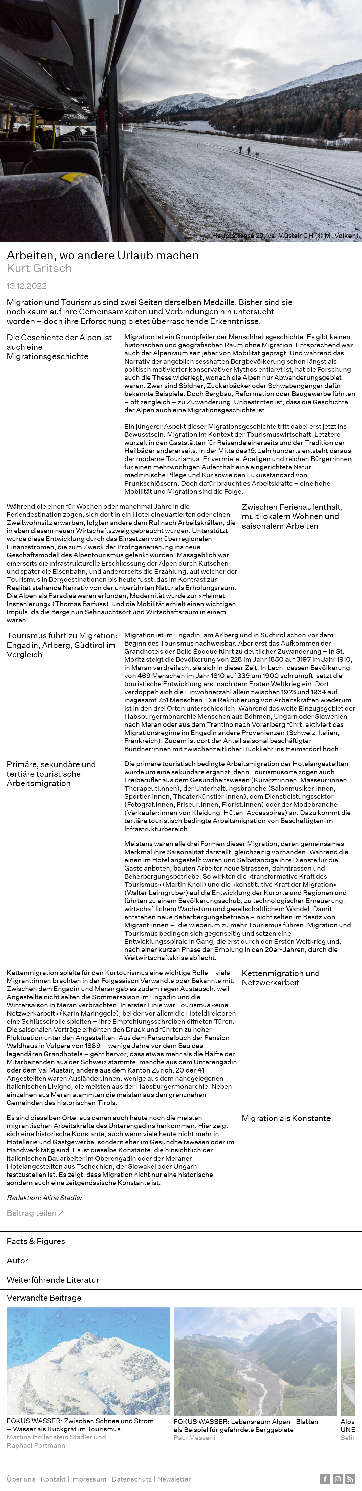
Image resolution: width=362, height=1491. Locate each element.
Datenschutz (132, 1479)
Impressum (88, 1479)
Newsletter (174, 1479)
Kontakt (53, 1479)
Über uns (21, 1479)
